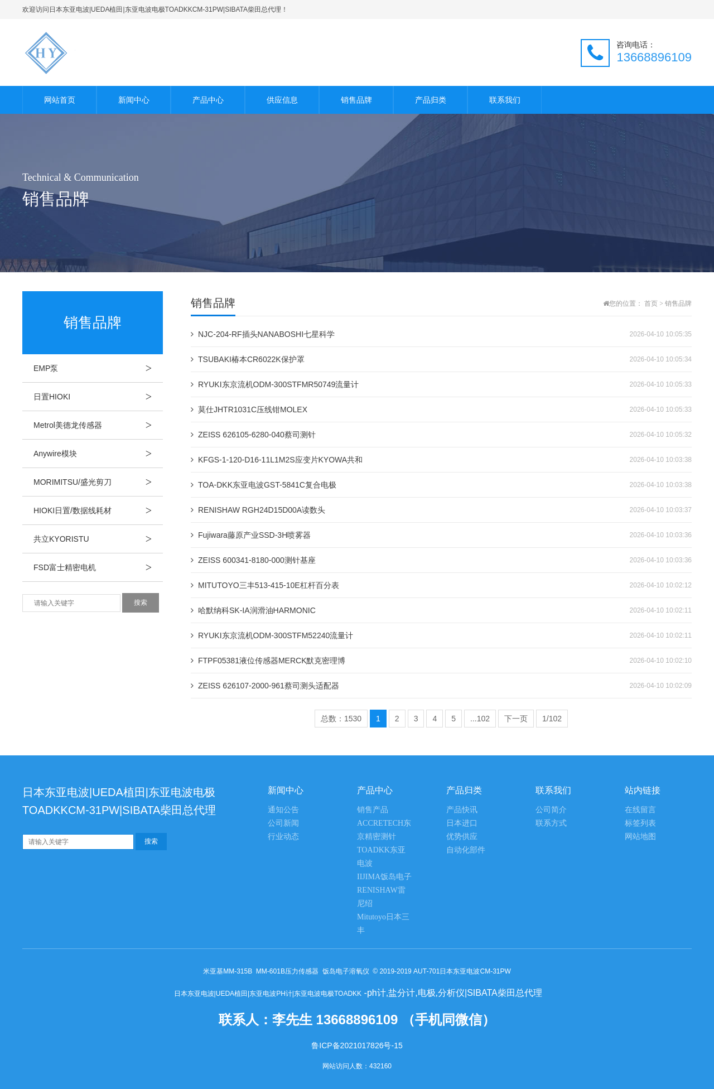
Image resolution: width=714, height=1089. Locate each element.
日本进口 (461, 823)
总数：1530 (341, 718)
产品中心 (208, 99)
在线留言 (640, 810)
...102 (480, 718)
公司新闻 (283, 823)
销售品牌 (356, 99)
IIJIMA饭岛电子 (384, 877)
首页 (651, 303)
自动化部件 (465, 850)
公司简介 (551, 810)
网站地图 (640, 836)
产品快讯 (461, 810)
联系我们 (504, 99)
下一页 (516, 718)
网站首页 (59, 99)
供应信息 (282, 99)
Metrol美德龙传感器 (98, 425)
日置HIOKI (98, 397)
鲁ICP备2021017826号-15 (356, 1045)
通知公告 (283, 810)
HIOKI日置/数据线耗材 (98, 510)
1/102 (552, 718)
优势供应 (461, 836)
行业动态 (283, 836)
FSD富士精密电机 (98, 567)
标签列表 (640, 823)
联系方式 (551, 823)
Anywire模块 (98, 454)
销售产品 (372, 810)
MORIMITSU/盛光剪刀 (98, 482)
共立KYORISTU (98, 539)
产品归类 (430, 99)
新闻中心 (133, 99)
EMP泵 (98, 368)
